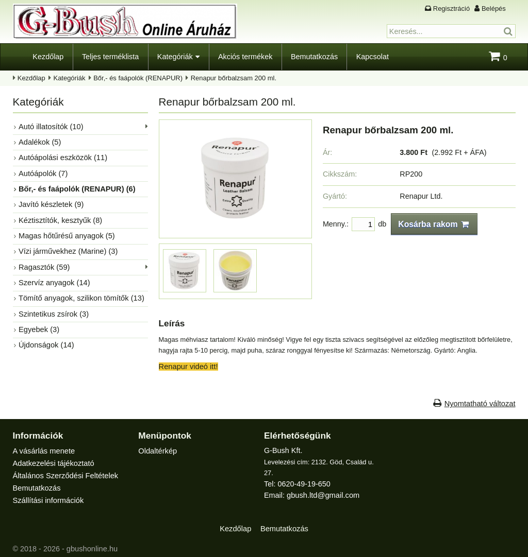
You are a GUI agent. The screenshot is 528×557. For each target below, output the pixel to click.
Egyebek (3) (39, 322)
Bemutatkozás (314, 57)
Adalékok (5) (39, 141)
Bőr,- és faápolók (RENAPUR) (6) (76, 186)
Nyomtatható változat (480, 403)
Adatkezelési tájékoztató (53, 462)
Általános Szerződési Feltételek (65, 474)
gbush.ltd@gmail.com (322, 495)
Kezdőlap (47, 57)
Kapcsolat (372, 57)
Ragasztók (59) (44, 262)
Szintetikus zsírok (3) (53, 307)
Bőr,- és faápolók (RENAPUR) (138, 78)
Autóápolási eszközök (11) (62, 156)
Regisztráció (451, 8)
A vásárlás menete (43, 450)
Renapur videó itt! (188, 365)
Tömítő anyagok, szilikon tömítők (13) (80, 292)
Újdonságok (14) (46, 337)
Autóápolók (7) (43, 171)
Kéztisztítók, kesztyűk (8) (60, 217)
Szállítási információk (47, 498)
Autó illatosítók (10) (50, 126)
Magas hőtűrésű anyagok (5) (66, 232)
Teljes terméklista (110, 57)
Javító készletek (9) (50, 201)
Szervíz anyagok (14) (54, 277)
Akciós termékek (245, 57)
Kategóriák (175, 57)
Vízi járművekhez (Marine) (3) (67, 246)
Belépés (494, 8)
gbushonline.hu (92, 546)
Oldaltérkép (157, 450)
